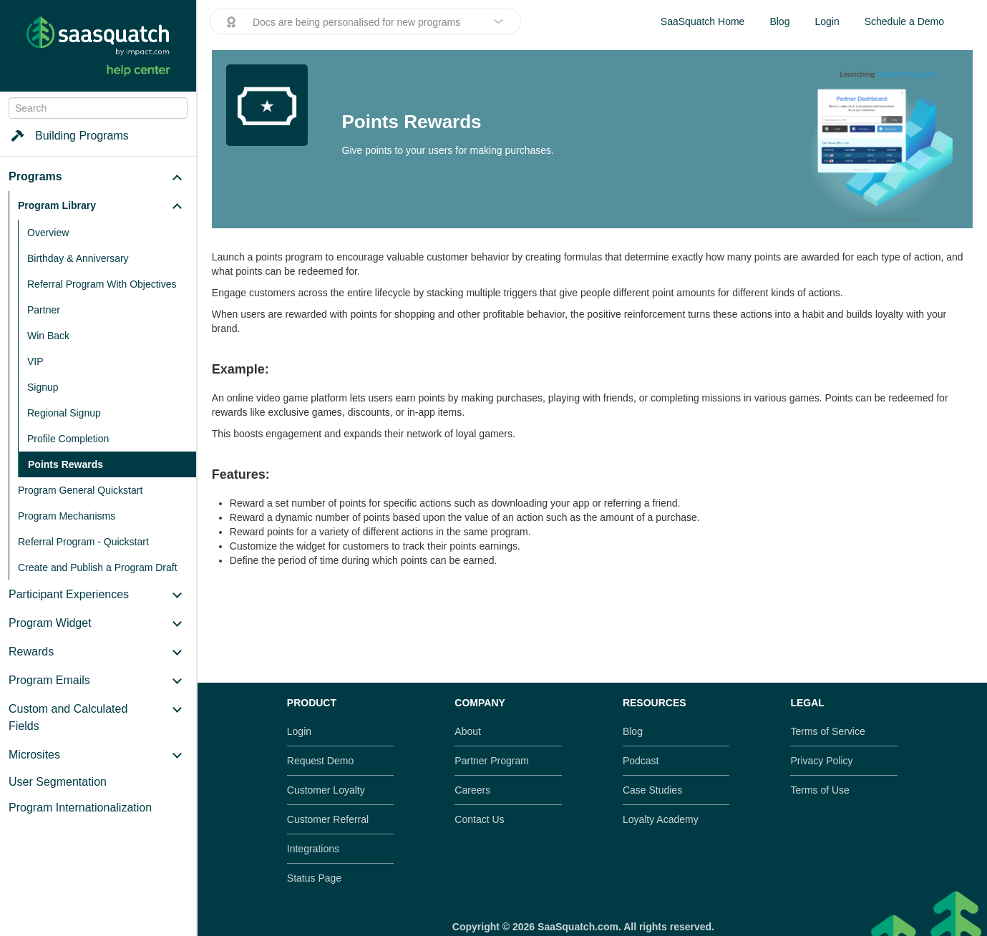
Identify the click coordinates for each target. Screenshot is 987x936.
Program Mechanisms (66, 516)
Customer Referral (328, 819)
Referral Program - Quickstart (83, 541)
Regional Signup (64, 413)
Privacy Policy (821, 760)
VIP (35, 361)
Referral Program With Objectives (102, 284)
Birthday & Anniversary (78, 258)
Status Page (314, 878)
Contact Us (479, 819)
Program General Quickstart (80, 490)
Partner (43, 310)
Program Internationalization (80, 807)
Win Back (48, 335)
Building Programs (69, 136)
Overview (48, 232)
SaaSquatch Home (703, 21)
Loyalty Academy (661, 819)
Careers (472, 790)
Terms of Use (819, 790)
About (467, 731)
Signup (43, 387)
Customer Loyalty (326, 790)
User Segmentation (58, 782)
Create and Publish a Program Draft (98, 567)
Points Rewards (65, 464)
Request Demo (320, 760)
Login (827, 21)
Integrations (313, 848)
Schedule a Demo (904, 21)
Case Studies (652, 790)
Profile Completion (68, 438)
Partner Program (491, 760)
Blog (779, 21)
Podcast (641, 760)
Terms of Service (827, 731)
